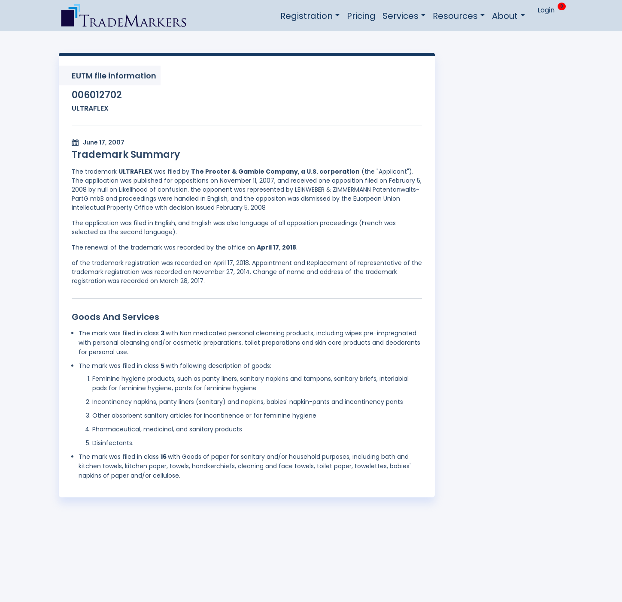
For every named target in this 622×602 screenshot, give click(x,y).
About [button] (505, 16)
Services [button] (400, 16)
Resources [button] (455, 16)
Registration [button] (306, 16)
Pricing (361, 16)
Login (546, 10)
